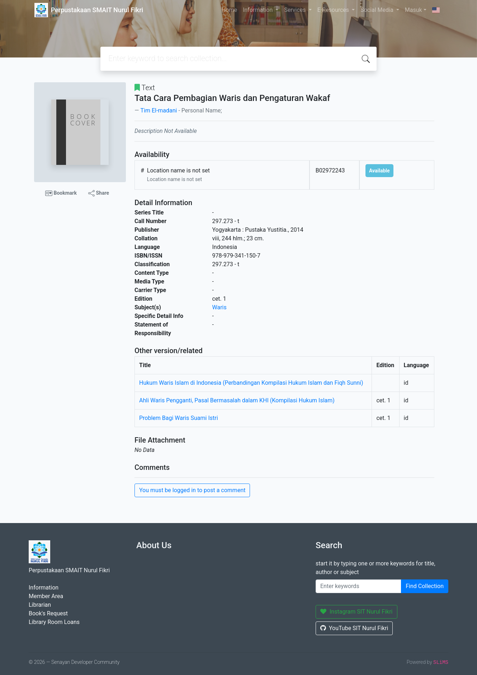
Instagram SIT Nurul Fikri (356, 611)
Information (258, 9)
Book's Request (48, 613)
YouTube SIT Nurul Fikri (354, 628)
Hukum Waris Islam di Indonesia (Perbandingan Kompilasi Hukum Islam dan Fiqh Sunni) (251, 382)
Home (229, 9)
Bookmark (61, 193)
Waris (219, 307)
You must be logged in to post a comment (192, 490)
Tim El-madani (158, 110)
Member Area (46, 596)
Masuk (413, 9)
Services (295, 9)
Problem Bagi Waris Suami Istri (178, 418)
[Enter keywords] (358, 586)
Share (98, 193)
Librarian (40, 604)
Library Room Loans (54, 622)
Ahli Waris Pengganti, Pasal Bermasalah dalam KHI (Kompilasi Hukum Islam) (237, 400)
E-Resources (333, 9)
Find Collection (425, 586)
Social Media (377, 9)
